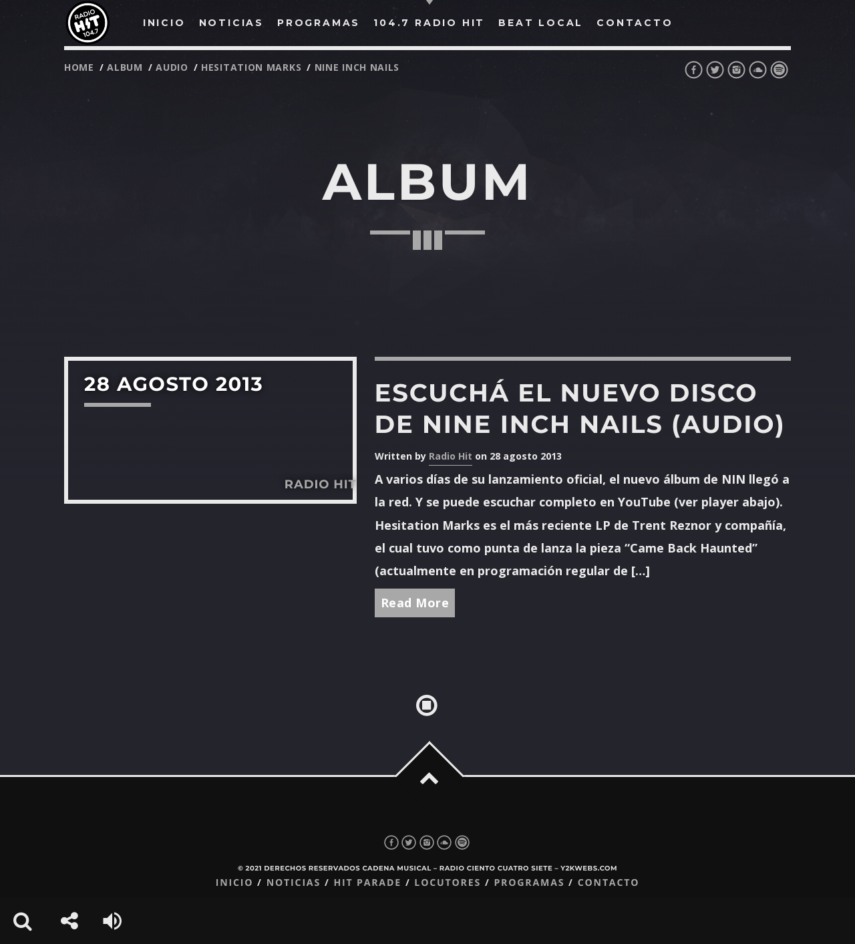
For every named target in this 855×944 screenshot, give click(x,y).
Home (79, 67)
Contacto (609, 883)
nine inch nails (357, 67)
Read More (415, 603)
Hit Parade (367, 883)
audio (172, 67)
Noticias (294, 883)
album (125, 67)
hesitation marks (251, 67)
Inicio (235, 883)
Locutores (447, 883)
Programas (529, 883)
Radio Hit (450, 456)
